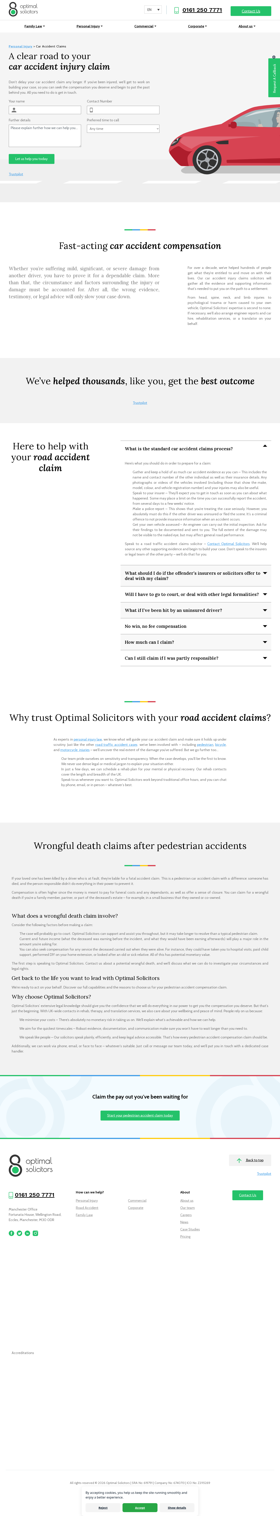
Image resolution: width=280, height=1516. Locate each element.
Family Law (33, 27)
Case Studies (190, 1230)
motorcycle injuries (75, 751)
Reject (103, 1508)
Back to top (250, 1161)
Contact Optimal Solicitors (228, 545)
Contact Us (251, 11)
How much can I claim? (149, 643)
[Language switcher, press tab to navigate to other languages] (153, 9)
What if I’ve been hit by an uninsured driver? (173, 611)
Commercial (143, 27)
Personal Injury (88, 27)
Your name (17, 102)
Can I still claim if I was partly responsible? (171, 659)
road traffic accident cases (116, 746)
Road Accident (87, 1209)
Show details (177, 1508)
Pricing (185, 1237)
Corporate (196, 27)
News (184, 1223)
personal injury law (88, 740)
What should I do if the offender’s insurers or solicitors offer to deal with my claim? (192, 576)
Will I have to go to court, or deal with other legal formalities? (192, 595)
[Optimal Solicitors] (24, 9)
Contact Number (99, 102)
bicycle (220, 746)
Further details (20, 121)
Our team (187, 1209)
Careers (186, 1216)
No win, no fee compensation (155, 627)
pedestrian (205, 746)
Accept (140, 1508)
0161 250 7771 (202, 9)
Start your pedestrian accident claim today (140, 1116)
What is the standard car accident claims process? (179, 449)
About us (246, 27)
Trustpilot (16, 175)
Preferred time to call (103, 121)
